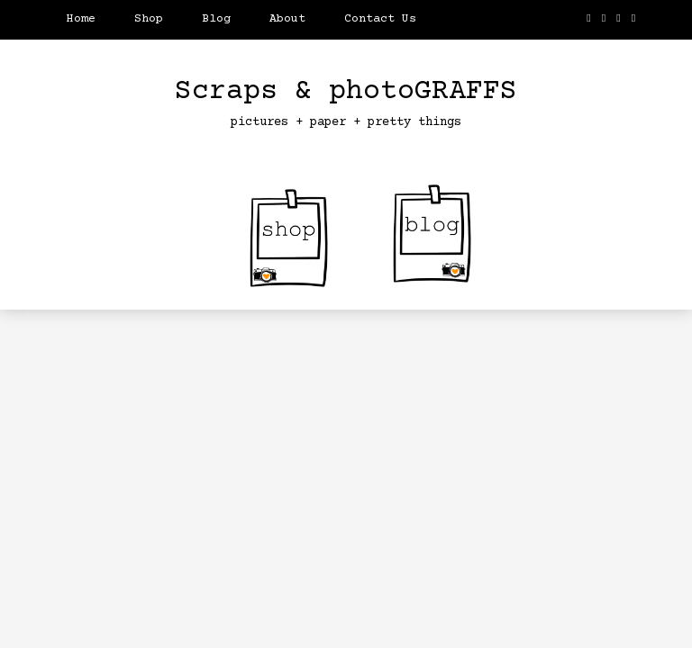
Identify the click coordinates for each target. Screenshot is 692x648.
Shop (148, 19)
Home (81, 19)
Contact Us (380, 19)
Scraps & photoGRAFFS (346, 92)
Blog (216, 19)
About (287, 19)
